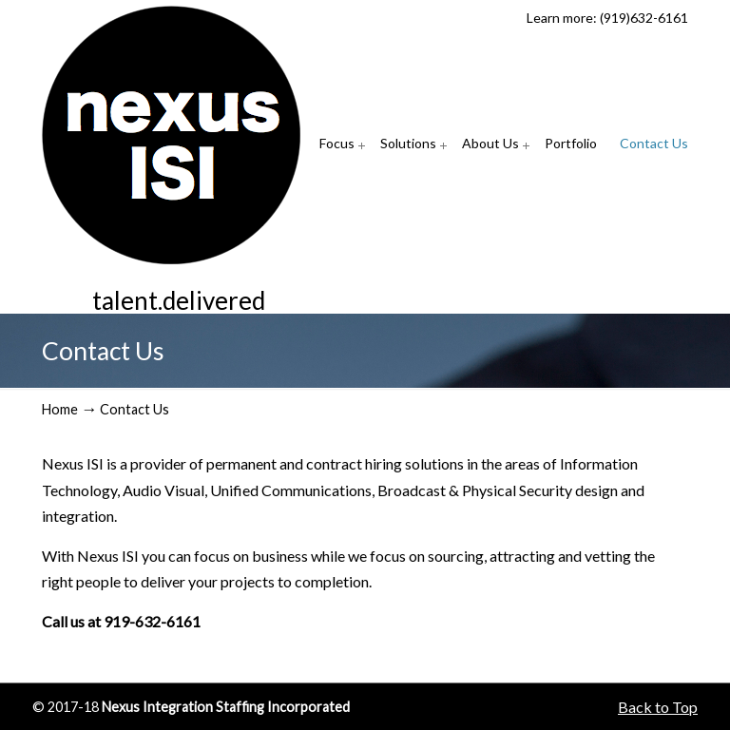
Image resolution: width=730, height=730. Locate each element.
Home (60, 409)
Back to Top (658, 707)
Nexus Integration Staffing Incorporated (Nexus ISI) (171, 135)
